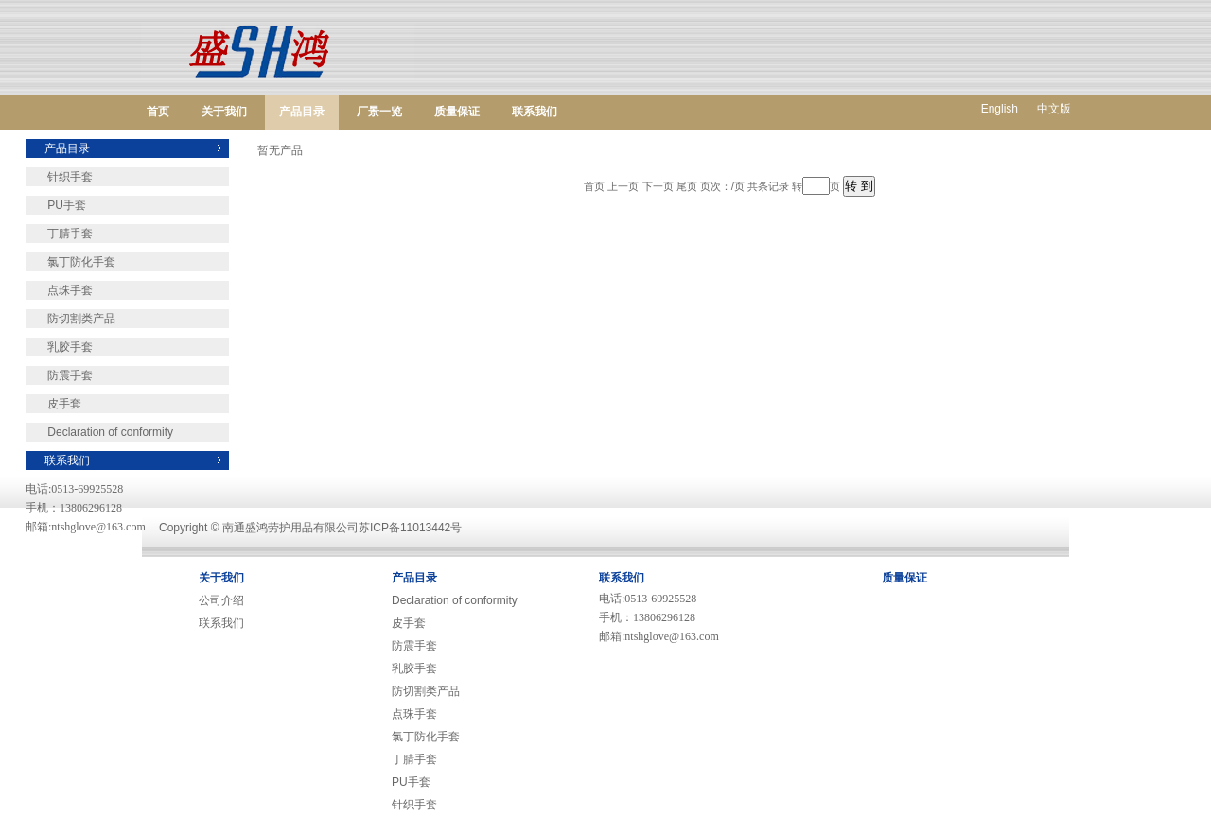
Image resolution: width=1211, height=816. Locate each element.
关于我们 (224, 111)
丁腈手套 (59, 233)
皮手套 (53, 403)
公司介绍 (221, 600)
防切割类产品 (70, 318)
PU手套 (56, 205)
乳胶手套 (59, 347)
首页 (158, 111)
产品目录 (302, 111)
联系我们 (534, 111)
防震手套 (59, 375)
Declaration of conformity (99, 432)
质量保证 (457, 111)
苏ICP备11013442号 (410, 527)
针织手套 (59, 176)
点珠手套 (59, 290)
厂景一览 (379, 111)
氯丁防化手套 (70, 262)
